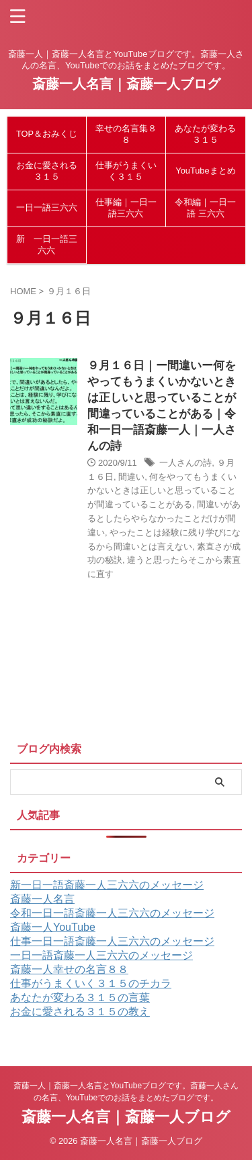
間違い (131, 477)
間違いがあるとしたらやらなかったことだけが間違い (164, 518)
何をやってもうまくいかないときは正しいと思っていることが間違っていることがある (162, 491)
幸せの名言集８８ (126, 134)
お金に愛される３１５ (46, 171)
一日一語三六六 (46, 207)
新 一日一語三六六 (46, 244)
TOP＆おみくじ (46, 134)
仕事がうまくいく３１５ (126, 171)
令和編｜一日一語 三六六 (205, 207)
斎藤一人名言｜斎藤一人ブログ (126, 83)
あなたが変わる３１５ (205, 134)
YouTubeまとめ (205, 171)
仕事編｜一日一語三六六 (126, 207)
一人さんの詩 (185, 463)
